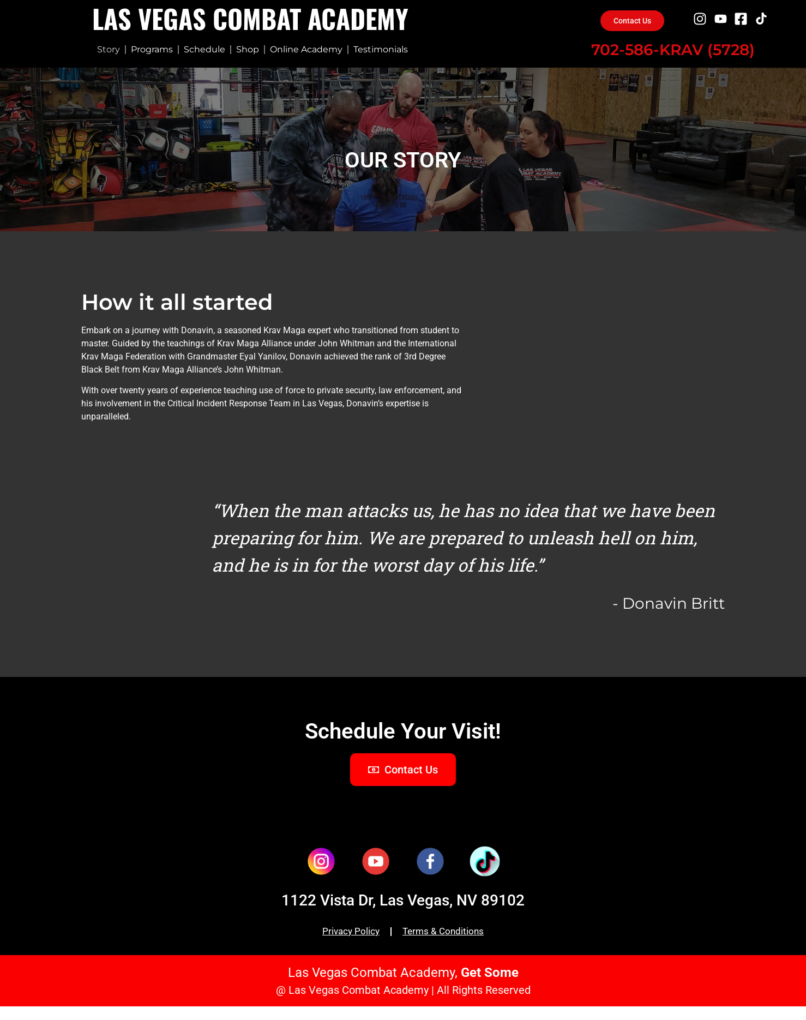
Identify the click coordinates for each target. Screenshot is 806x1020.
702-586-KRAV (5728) (673, 50)
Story (108, 49)
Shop (247, 49)
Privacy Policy (344, 945)
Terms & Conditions (448, 945)
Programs (152, 49)
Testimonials (380, 49)
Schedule (204, 49)
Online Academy (306, 49)
